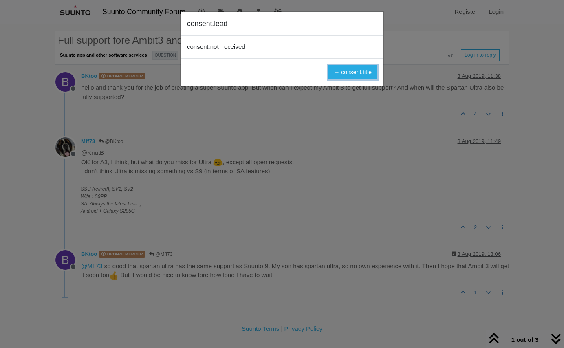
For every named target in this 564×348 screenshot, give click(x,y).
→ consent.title (353, 72)
